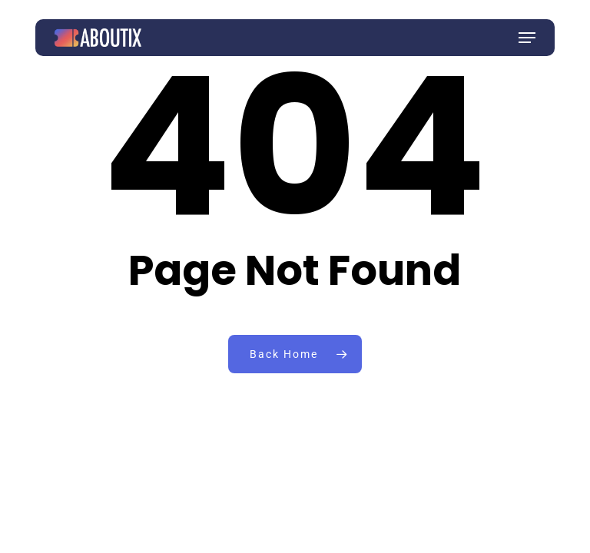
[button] (527, 37)
